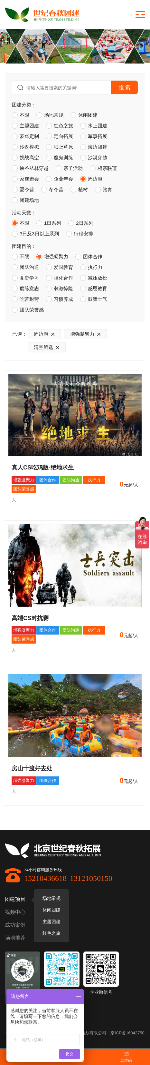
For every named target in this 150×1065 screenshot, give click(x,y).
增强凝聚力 (86, 334)
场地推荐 (15, 938)
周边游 (45, 334)
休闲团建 (51, 909)
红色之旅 (51, 933)
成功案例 (15, 925)
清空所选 (48, 347)
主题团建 (51, 921)
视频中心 (15, 912)
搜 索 (124, 87)
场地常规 (51, 898)
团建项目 (15, 899)
